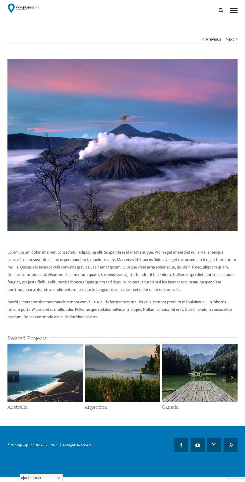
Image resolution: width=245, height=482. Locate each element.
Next (230, 39)
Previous (213, 39)
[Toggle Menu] (234, 10)
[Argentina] (122, 346)
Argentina (96, 407)
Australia (17, 407)
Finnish (31, 478)
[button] (13, 377)
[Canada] (200, 346)
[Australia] (45, 346)
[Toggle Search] (221, 10)
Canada (170, 407)
